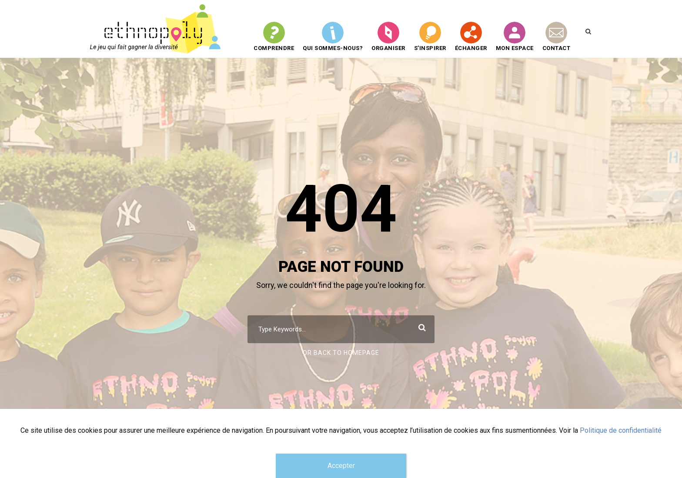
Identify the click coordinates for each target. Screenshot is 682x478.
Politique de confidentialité (621, 430)
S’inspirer (430, 36)
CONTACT (556, 36)
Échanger (471, 36)
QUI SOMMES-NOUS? (333, 36)
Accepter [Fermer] (341, 465)
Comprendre (274, 36)
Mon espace (515, 36)
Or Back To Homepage (341, 352)
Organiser (388, 36)
